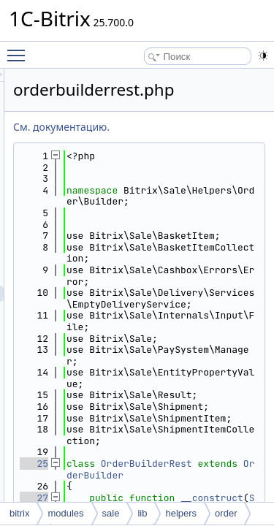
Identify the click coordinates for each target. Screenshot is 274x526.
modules (65, 513)
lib (142, 513)
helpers (181, 513)
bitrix (19, 513)
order (226, 513)
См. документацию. (144, 127)
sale (111, 513)
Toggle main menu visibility (19, 49)
